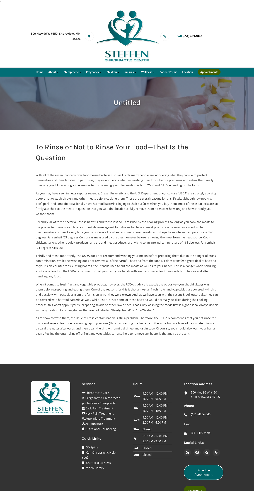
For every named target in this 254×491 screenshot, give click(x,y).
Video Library (95, 468)
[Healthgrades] (216, 452)
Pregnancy (92, 72)
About (52, 72)
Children (112, 72)
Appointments (209, 72)
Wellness (146, 72)
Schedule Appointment (203, 472)
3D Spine (92, 447)
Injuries (129, 72)
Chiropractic (71, 72)
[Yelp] (206, 452)
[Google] (187, 452)
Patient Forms (168, 72)
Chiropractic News (98, 463)
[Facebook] (197, 452)
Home (39, 72)
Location (187, 72)
